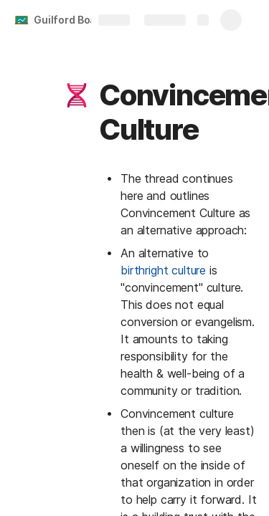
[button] (76, 95)
